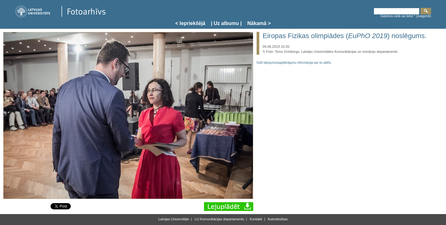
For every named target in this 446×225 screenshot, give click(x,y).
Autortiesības (277, 219)
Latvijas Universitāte (173, 219)
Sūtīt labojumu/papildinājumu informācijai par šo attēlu (293, 62)
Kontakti (255, 219)
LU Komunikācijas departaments (219, 219)
